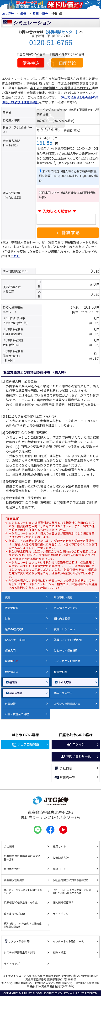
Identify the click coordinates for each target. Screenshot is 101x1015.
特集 (7, 618)
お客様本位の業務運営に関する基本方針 (22, 857)
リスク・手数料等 (16, 941)
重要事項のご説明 (14, 914)
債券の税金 (60, 671)
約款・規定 (59, 952)
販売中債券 (40, 13)
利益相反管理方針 (14, 880)
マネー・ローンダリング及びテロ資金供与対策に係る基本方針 (72, 891)
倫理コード (59, 869)
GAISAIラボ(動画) (15, 640)
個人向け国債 (62, 618)
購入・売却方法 (63, 693)
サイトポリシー (62, 914)
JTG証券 (8, 13)
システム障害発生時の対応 (19, 952)
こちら (15, 256)
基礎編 (13, 682)
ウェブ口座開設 (25, 744)
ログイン (76, 744)
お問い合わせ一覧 (75, 756)
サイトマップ (12, 963)
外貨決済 (10, 703)
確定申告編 (15, 693)
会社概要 (63, 768)
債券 (23, 13)
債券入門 (10, 650)
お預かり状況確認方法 (67, 703)
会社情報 (9, 846)
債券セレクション (64, 629)
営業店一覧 (64, 777)
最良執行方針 (12, 869)
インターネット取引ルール (68, 941)
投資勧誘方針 (61, 858)
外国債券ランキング (66, 608)
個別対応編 (64, 682)
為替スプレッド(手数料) (68, 640)
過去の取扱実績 (14, 629)
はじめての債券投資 (66, 650)
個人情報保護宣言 (63, 902)
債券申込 (31, 63)
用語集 (11, 661)
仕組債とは (11, 671)
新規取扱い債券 (63, 597)
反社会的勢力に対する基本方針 (71, 880)
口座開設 (67, 63)
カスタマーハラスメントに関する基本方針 (23, 891)
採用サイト (59, 846)
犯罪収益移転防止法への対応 (21, 902)
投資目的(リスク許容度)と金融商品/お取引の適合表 (23, 925)
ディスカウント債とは (67, 661)
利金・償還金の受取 (17, 714)
